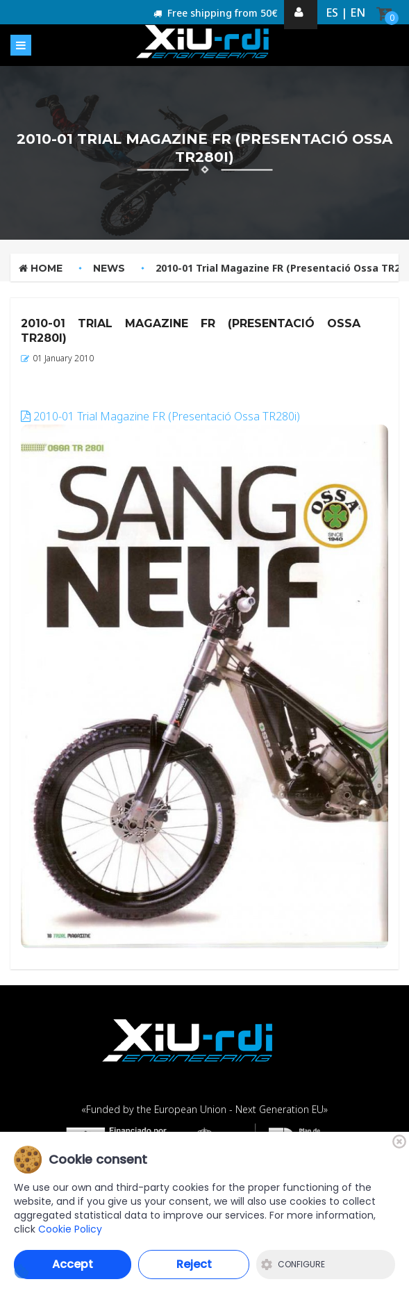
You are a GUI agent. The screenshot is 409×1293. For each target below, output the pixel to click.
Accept (72, 1264)
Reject (194, 1264)
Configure (293, 1264)
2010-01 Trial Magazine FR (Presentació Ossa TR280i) (160, 416)
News (109, 268)
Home (40, 268)
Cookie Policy (70, 1229)
